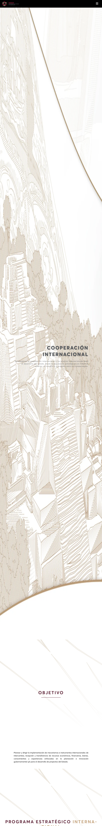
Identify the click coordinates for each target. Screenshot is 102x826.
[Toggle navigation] (97, 4)
